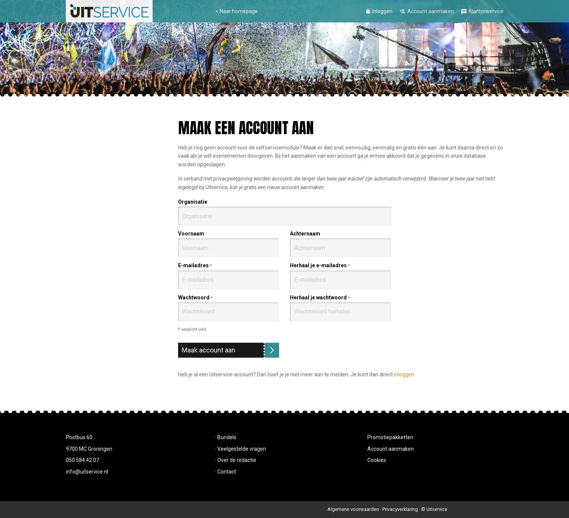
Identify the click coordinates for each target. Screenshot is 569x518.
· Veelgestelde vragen (240, 449)
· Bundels (225, 437)
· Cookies (375, 460)
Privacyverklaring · (401, 509)
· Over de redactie (235, 460)
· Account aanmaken (389, 449)
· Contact (225, 472)
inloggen (404, 374)
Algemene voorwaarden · (354, 509)
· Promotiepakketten (389, 437)
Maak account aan (208, 350)
